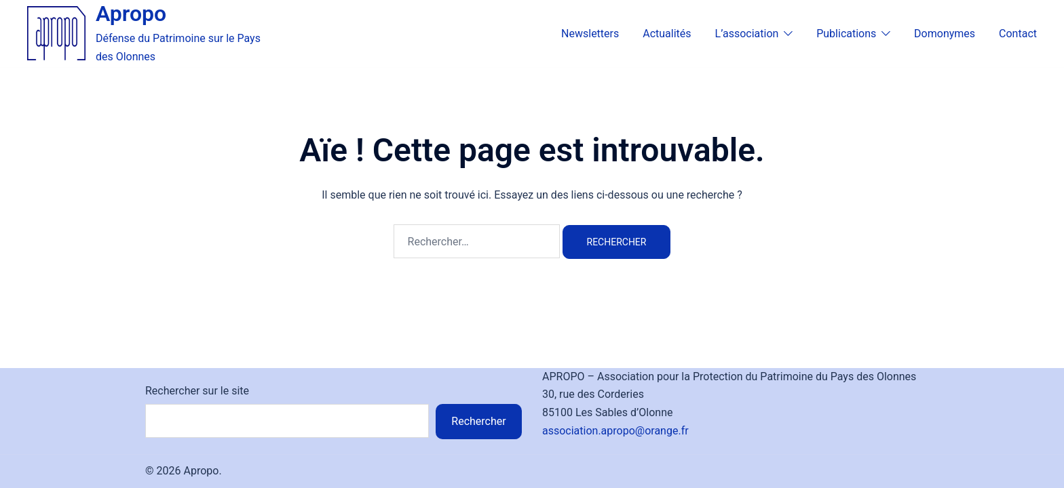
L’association (747, 33)
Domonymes (944, 33)
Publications (846, 33)
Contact (1018, 33)
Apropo (131, 13)
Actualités (667, 33)
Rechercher (478, 421)
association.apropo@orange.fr (615, 430)
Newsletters (590, 33)
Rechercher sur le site (197, 390)
